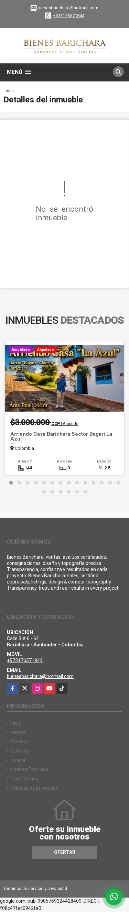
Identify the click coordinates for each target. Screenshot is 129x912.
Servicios (20, 751)
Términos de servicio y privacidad (35, 888)
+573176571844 (68, 15)
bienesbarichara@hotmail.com (40, 676)
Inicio (8, 91)
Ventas (18, 732)
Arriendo (19, 741)
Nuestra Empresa (29, 769)
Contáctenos (24, 778)
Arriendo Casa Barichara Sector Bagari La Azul (61, 436)
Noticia (17, 760)
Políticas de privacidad (34, 788)
